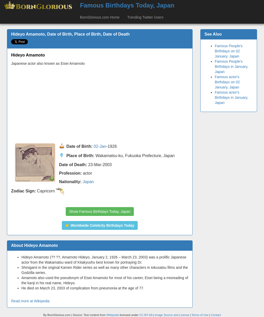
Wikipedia (112, 314)
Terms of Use (200, 314)
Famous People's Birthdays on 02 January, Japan (229, 51)
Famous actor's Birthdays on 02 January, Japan (227, 82)
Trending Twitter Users (145, 17)
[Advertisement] (99, 105)
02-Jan (100, 146)
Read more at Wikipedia (30, 301)
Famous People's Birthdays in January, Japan (231, 66)
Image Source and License (172, 314)
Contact (216, 314)
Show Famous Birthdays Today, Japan (99, 211)
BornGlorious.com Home (99, 17)
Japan (88, 182)
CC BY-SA (145, 314)
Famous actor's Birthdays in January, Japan (231, 97)
